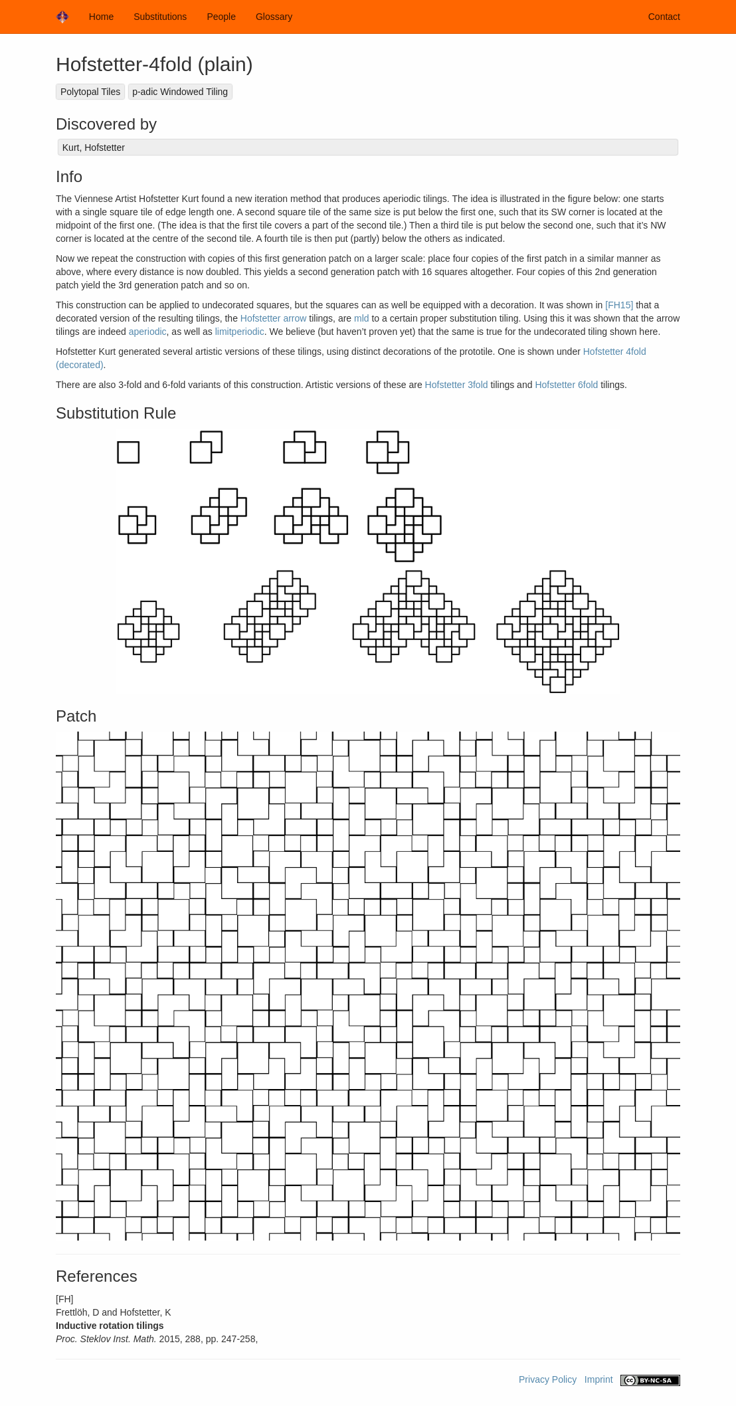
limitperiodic (239, 331)
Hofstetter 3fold (456, 384)
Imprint (599, 1379)
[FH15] (619, 305)
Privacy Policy (548, 1379)
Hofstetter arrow (273, 318)
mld (361, 318)
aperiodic (148, 331)
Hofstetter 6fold (566, 384)
